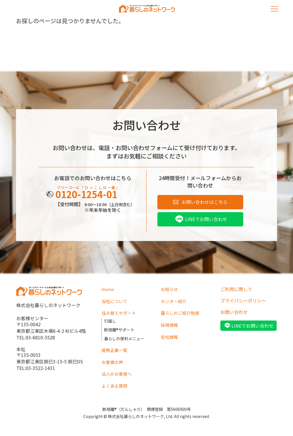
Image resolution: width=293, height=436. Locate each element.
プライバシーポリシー (243, 302)
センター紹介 (174, 302)
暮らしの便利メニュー (124, 337)
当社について (115, 302)
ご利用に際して (236, 291)
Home (108, 291)
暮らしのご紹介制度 (181, 314)
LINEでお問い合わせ (206, 221)
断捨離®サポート (119, 329)
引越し (110, 321)
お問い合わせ (234, 314)
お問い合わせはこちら (204, 202)
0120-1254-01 (90, 195)
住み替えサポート (120, 314)
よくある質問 (115, 383)
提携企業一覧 (115, 348)
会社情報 (170, 337)
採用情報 (170, 325)
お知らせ (170, 291)
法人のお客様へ (118, 371)
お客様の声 (113, 360)
